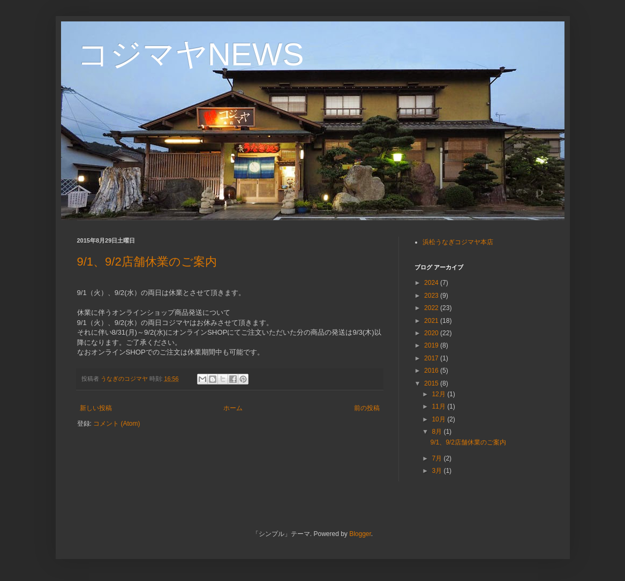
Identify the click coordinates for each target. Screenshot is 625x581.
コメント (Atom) (116, 423)
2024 (432, 282)
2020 (432, 333)
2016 (432, 370)
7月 (437, 458)
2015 (432, 383)
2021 (432, 321)
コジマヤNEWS (190, 54)
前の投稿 (367, 408)
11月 (439, 406)
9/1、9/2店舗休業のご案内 (147, 261)
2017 (432, 358)
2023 (432, 295)
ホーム (233, 408)
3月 (437, 470)
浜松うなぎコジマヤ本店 (458, 242)
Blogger (360, 534)
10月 (439, 419)
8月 (437, 431)
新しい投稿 (96, 408)
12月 (439, 394)
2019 (432, 345)
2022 (432, 308)
